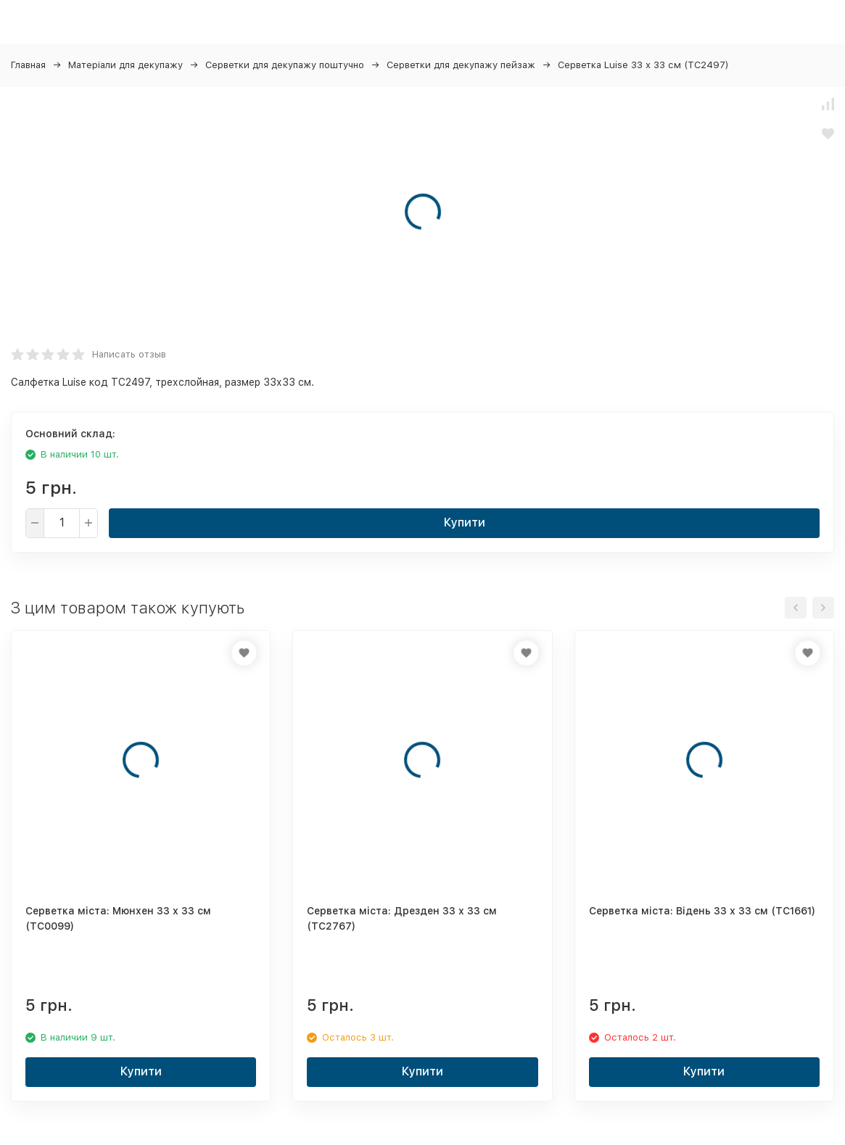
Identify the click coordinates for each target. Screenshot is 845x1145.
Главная (28, 64)
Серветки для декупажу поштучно (284, 64)
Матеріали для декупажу (125, 64)
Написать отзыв (129, 354)
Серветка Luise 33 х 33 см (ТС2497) (643, 64)
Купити (464, 522)
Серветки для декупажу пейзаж (461, 64)
